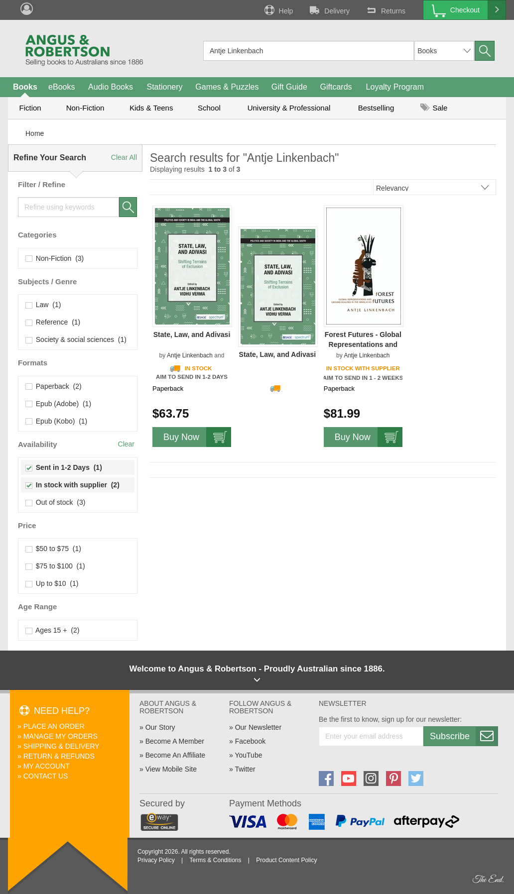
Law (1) (43, 305)
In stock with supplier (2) (73, 485)
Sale (433, 108)
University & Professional (289, 108)
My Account (46, 766)
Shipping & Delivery (61, 746)
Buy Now (197, 437)
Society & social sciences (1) (76, 339)
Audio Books (110, 87)
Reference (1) (53, 322)
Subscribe (464, 736)
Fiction (30, 108)
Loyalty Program (395, 87)
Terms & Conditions (215, 860)
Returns (385, 9)
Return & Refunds (59, 756)
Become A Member (174, 741)
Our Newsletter (258, 727)
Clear (126, 444)
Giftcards (336, 87)
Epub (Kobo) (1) (56, 421)
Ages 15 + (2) (52, 630)
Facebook (250, 741)
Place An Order (54, 726)
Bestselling (376, 108)
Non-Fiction (85, 108)
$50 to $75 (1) (53, 549)
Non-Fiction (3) (55, 258)
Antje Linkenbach (190, 355)
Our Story (160, 727)
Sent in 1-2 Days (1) (64, 467)
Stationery (164, 87)
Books (25, 87)
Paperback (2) (54, 386)
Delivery (329, 9)
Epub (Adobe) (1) (58, 404)
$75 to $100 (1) (55, 566)
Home (34, 133)
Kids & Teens (151, 108)
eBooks (61, 87)
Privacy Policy (156, 860)
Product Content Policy (286, 860)
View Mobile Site (171, 769)
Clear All (124, 157)
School (209, 108)
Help (277, 9)
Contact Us (45, 776)
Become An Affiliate (175, 755)
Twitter (245, 769)
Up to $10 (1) (52, 583)
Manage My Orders (60, 736)
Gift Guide (289, 87)
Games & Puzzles (226, 87)
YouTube (248, 755)
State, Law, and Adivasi (192, 334)
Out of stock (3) (55, 502)
